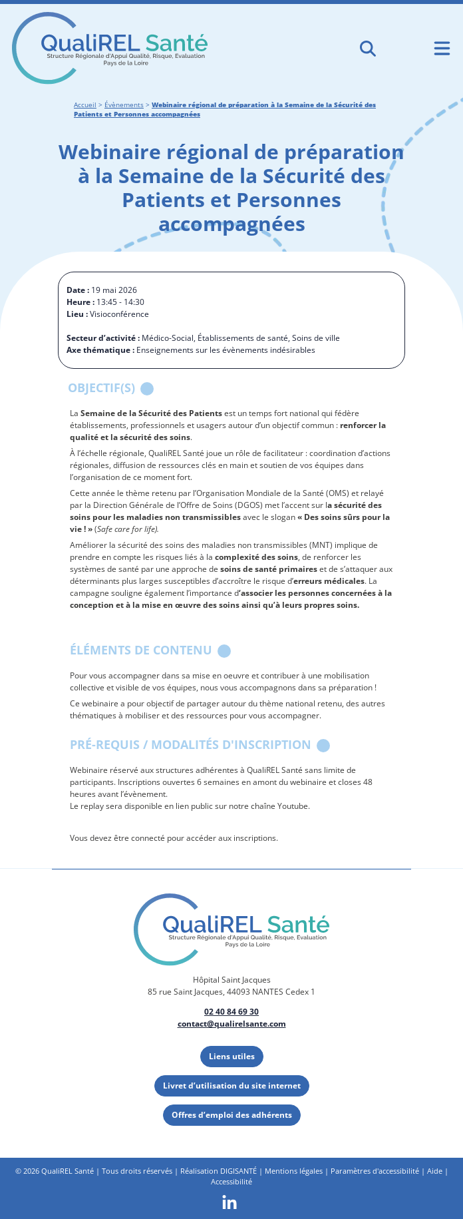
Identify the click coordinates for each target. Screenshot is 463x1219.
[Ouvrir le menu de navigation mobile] (442, 48)
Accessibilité (231, 1181)
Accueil (85, 105)
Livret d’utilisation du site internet (232, 1085)
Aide (434, 1171)
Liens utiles (232, 1056)
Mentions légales (294, 1171)
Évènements (124, 105)
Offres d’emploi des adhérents (232, 1114)
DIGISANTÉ (238, 1171)
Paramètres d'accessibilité (375, 1171)
